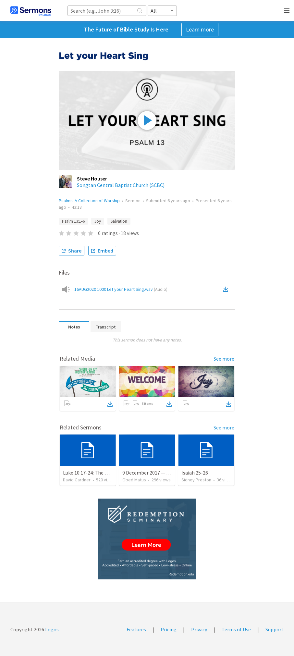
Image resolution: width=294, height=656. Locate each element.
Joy (97, 221)
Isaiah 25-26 (194, 472)
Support (274, 629)
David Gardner (77, 480)
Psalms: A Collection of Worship (89, 201)
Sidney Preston (196, 480)
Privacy (199, 629)
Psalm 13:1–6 (73, 221)
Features (136, 629)
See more (224, 358)
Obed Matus (134, 480)
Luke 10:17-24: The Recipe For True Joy (105, 472)
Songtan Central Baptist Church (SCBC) (121, 185)
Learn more (200, 29)
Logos (51, 629)
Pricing (169, 629)
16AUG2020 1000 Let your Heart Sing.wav (120, 289)
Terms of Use (236, 629)
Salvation (119, 221)
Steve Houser (92, 178)
